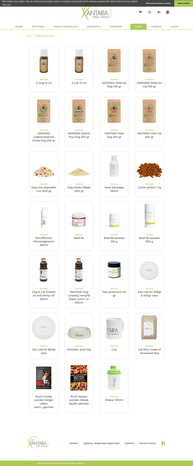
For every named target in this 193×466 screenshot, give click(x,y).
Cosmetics (94, 26)
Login (174, 26)
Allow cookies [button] (184, 3)
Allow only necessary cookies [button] (158, 3)
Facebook (164, 444)
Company (116, 26)
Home (19, 26)
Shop (138, 26)
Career (156, 26)
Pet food (38, 26)
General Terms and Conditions (101, 443)
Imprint (73, 443)
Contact (129, 443)
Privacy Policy (147, 443)
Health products (66, 26)
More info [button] (6, 5)
